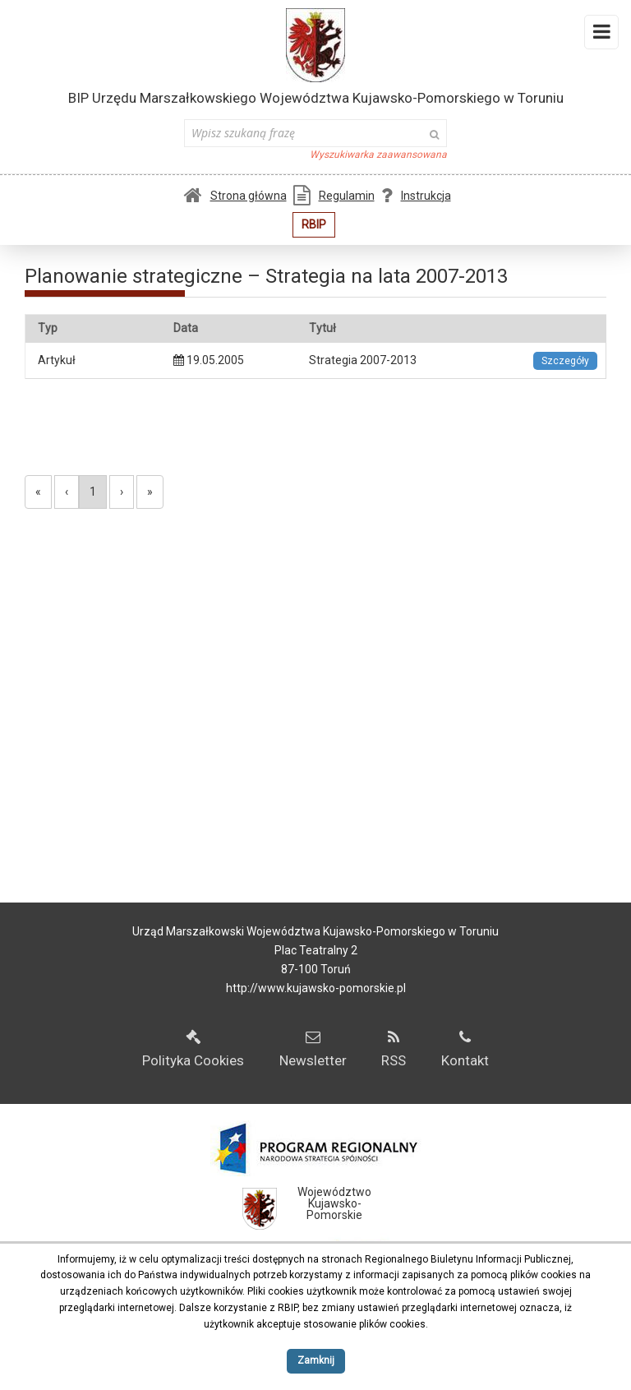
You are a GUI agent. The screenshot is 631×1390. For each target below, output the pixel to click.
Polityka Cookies (193, 1049)
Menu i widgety (602, 35)
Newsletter (313, 1049)
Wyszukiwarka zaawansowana (378, 154)
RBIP (314, 224)
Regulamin (334, 195)
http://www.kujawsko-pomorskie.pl (316, 988)
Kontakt (465, 1049)
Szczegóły (565, 361)
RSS (393, 1049)
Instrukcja (416, 195)
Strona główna (235, 195)
